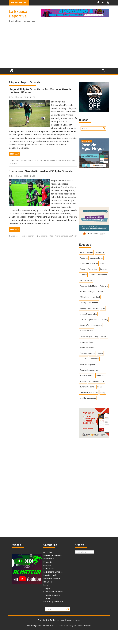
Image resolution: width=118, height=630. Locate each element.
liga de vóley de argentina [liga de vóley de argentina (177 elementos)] (91, 325)
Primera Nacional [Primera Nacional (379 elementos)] (87, 347)
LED (32, 97)
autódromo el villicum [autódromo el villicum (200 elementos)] (89, 263)
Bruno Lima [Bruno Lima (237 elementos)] (92, 269)
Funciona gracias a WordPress (41, 625)
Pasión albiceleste (51, 578)
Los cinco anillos (50, 575)
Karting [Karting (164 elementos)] (105, 319)
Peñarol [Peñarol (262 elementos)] (104, 336)
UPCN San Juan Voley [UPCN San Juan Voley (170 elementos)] (89, 392)
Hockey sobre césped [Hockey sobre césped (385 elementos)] (89, 302)
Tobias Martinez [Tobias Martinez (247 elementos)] (86, 375)
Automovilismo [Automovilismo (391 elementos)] (96, 258)
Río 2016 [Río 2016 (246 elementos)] (83, 359)
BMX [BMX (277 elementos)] (102, 263)
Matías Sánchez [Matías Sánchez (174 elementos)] (86, 330)
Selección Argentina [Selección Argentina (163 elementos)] (88, 364)
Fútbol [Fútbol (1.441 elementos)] (100, 291)
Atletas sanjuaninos (52, 555)
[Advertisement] (59, 47)
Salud (45, 585)
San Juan (24, 160)
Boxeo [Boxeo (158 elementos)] (82, 269)
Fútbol (58, 160)
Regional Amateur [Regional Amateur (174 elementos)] (87, 353)
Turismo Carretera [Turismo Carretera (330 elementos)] (96, 381)
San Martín (13, 163)
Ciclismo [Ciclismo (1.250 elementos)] (83, 274)
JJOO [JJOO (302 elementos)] (103, 308)
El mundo (47, 562)
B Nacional (51, 160)
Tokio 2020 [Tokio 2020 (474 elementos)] (100, 375)
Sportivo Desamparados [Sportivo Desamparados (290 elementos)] (90, 370)
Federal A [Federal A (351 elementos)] (104, 286)
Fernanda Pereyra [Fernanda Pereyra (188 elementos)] (87, 291)
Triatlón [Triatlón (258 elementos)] (83, 381)
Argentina (47, 552)
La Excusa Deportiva (18, 13)
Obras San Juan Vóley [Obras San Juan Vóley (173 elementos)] (89, 336)
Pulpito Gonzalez (68, 160)
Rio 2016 (47, 581)
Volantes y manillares (53, 601)
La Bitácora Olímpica (53, 571)
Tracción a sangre (35, 160)
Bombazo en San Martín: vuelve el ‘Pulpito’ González (41, 171)
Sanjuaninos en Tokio (53, 591)
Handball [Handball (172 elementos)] (96, 297)
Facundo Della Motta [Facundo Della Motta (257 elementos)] (88, 286)
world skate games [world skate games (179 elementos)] (88, 398)
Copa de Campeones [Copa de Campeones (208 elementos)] (98, 274)
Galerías (47, 565)
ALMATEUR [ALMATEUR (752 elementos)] (100, 252)
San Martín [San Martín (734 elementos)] (94, 359)
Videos (46, 598)
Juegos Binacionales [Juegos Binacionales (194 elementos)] (88, 314)
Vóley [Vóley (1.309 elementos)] (102, 392)
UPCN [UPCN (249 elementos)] (99, 387)
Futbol (51, 236)
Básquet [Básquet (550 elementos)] (103, 269)
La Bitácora (48, 568)
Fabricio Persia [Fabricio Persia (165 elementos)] (86, 280)
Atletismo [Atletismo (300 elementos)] (84, 258)
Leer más (14, 154)
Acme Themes (85, 625)
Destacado (15, 160)
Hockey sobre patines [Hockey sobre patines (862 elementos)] (89, 308)
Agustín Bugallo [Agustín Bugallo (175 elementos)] (86, 252)
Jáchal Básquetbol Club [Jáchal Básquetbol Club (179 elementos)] (89, 319)
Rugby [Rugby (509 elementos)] (100, 353)
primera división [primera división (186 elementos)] (86, 342)
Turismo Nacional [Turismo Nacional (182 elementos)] (87, 387)
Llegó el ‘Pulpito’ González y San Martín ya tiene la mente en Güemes (40, 91)
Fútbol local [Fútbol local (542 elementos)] (84, 297)
